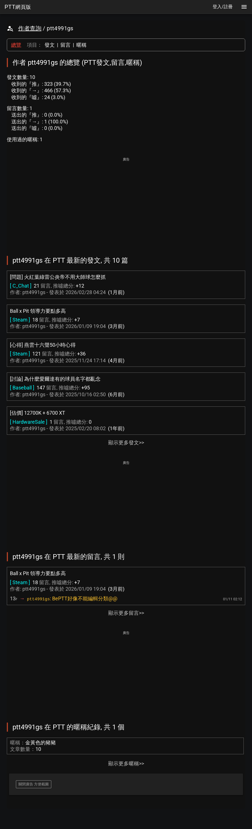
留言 (65, 45)
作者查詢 (29, 28)
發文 (50, 45)
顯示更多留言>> (126, 613)
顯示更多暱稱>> (126, 763)
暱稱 (81, 45)
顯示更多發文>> (126, 442)
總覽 (16, 45)
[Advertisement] (126, 202)
